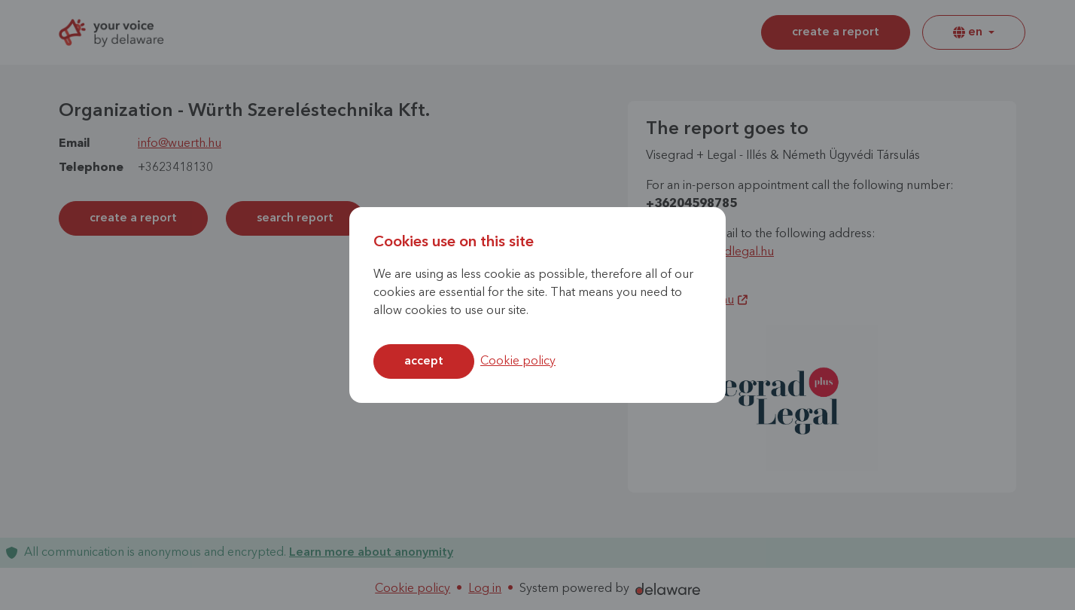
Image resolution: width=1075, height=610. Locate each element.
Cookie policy (518, 361)
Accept (423, 361)
